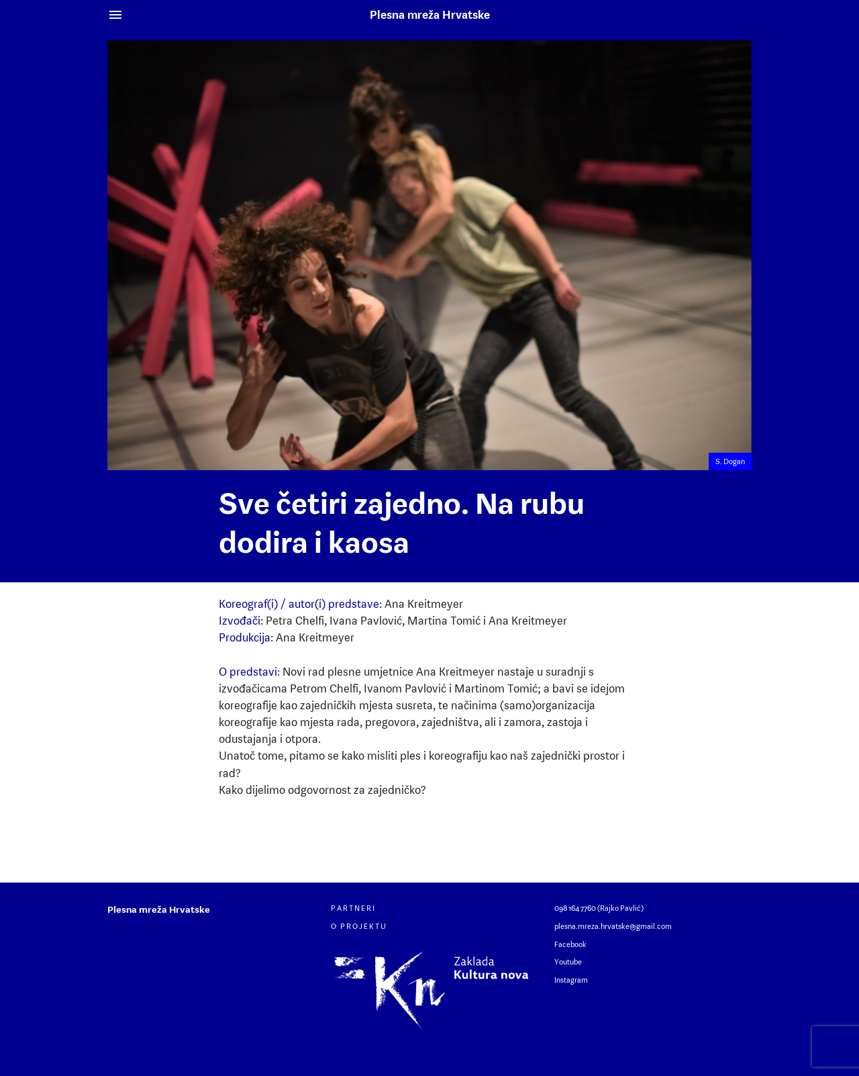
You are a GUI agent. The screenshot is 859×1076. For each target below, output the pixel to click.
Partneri (353, 908)
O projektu (359, 926)
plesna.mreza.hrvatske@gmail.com (613, 926)
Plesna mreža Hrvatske (430, 14)
